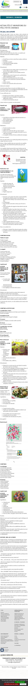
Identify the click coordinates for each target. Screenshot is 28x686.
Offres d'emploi (3, 619)
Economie (16, 627)
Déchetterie (3, 638)
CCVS (2, 610)
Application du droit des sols (19, 613)
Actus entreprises (17, 626)
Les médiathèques (17, 645)
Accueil (4, 10)
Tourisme (16, 631)
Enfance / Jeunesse (10, 10)
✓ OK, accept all (20, 682)
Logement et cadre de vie (18, 617)
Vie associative (4, 647)
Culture (16, 643)
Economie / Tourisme (19, 622)
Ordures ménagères (4, 637)
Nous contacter (8, 655)
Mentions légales (17, 667)
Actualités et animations (23, 10)
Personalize (23, 684)
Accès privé (17, 4)
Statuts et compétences (5, 613)
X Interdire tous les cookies (11, 684)
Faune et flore (3, 643)
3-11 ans (15, 637)
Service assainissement (5, 636)
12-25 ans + (16, 638)
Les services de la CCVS (5, 618)
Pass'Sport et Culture (4, 651)
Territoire (2, 612)
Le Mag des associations (5, 649)
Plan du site (4, 667)
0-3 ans (16, 10)
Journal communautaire (5, 617)
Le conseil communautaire (5, 614)
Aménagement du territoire (18, 611)
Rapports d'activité (4, 616)
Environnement (4, 634)
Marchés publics (3, 621)
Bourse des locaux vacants (18, 629)
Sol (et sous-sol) (3, 642)
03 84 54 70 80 (9, 661)
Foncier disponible (17, 630)
